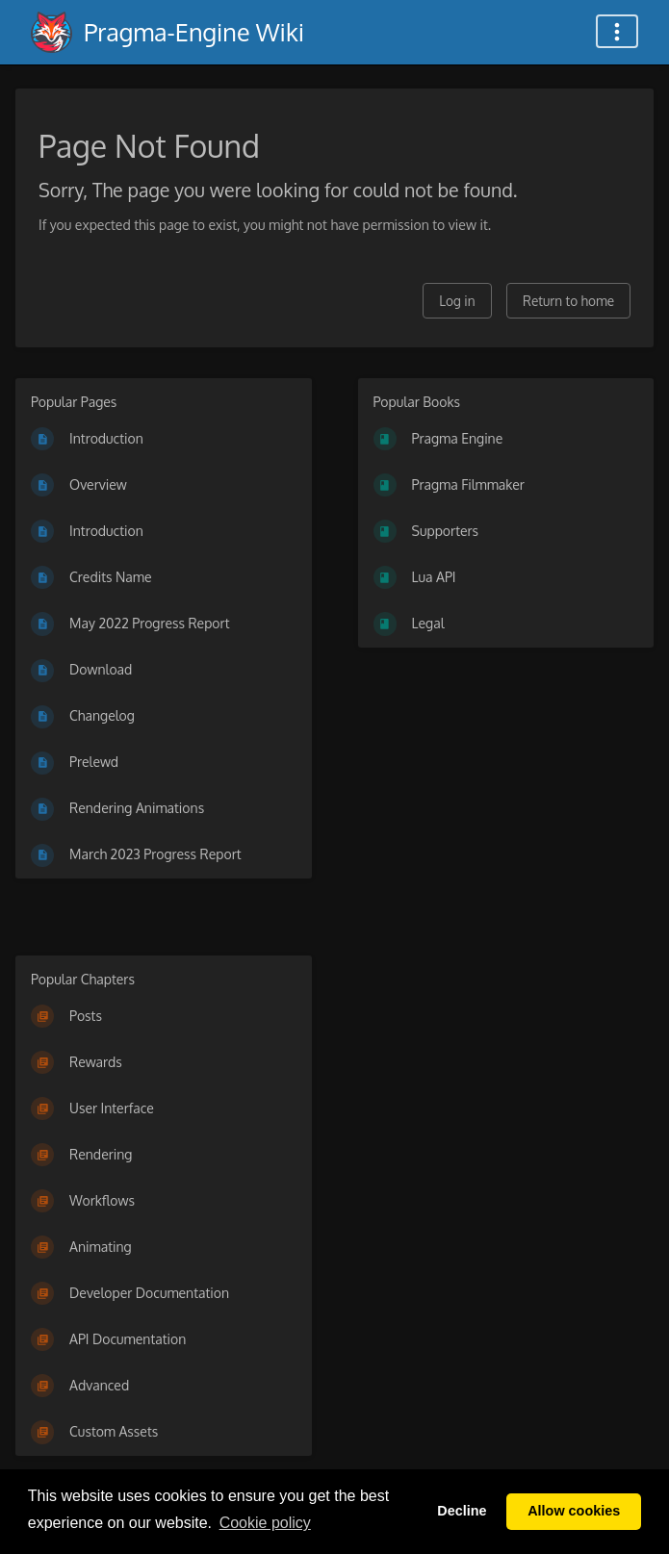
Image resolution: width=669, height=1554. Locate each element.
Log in (457, 301)
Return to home (568, 301)
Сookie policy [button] (265, 1523)
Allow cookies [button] (573, 1510)
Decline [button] (461, 1510)
